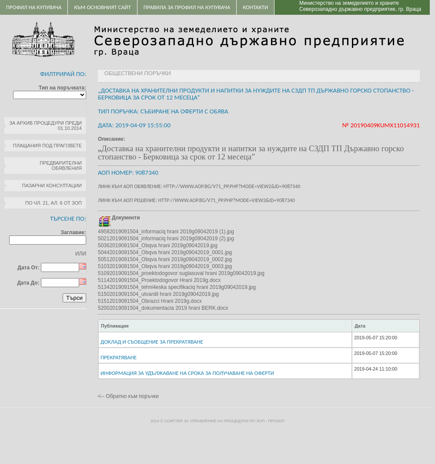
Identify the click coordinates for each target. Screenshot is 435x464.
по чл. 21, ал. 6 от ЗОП (53, 202)
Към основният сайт (102, 7)
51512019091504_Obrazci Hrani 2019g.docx (150, 301)
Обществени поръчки (137, 73)
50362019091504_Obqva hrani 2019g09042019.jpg (158, 245)
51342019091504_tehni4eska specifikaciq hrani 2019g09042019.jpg (177, 287)
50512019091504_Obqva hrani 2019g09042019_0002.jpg (165, 259)
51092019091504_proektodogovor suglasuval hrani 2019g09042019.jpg (181, 273)
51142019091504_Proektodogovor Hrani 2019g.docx (159, 280)
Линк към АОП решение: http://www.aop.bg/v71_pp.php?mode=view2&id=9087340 (196, 200)
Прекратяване (118, 357)
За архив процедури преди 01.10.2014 (45, 125)
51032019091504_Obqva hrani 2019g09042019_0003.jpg (165, 266)
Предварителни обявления (61, 165)
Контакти (255, 7)
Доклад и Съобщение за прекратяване (151, 341)
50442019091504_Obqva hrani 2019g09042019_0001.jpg (165, 252)
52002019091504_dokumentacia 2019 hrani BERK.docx (163, 308)
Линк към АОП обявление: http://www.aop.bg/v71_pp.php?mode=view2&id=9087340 (199, 186)
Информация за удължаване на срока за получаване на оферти (187, 373)
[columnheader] (225, 325)
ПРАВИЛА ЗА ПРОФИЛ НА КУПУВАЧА (187, 7)
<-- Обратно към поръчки (128, 396)
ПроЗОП (276, 421)
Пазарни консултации (52, 185)
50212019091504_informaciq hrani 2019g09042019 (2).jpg (166, 238)
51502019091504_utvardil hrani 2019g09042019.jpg (158, 294)
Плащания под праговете (47, 145)
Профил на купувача (33, 7)
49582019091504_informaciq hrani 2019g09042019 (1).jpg (166, 232)
